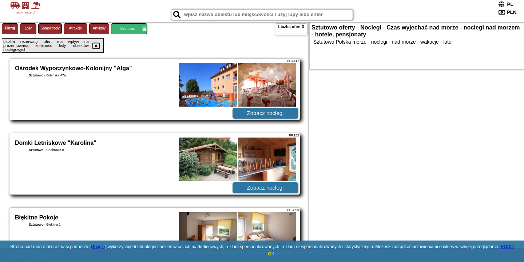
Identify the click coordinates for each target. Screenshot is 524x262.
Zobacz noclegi (265, 113)
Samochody (50, 28)
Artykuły (99, 28)
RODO (507, 246)
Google (98, 246)
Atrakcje (75, 28)
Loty (28, 28)
